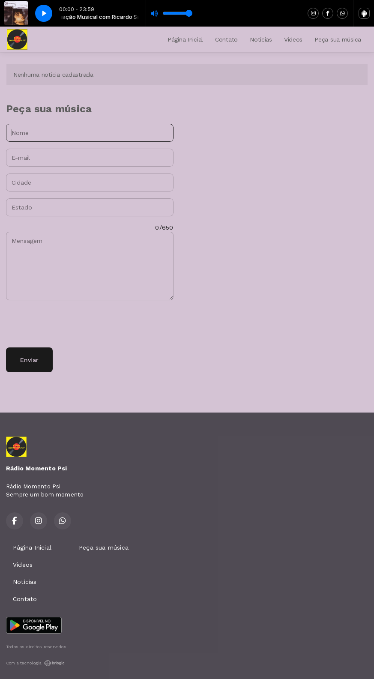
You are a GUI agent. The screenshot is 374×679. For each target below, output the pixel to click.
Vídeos (293, 39)
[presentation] (71, 324)
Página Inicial (185, 39)
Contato (226, 39)
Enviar (29, 359)
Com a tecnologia (35, 663)
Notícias (261, 39)
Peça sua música (337, 39)
